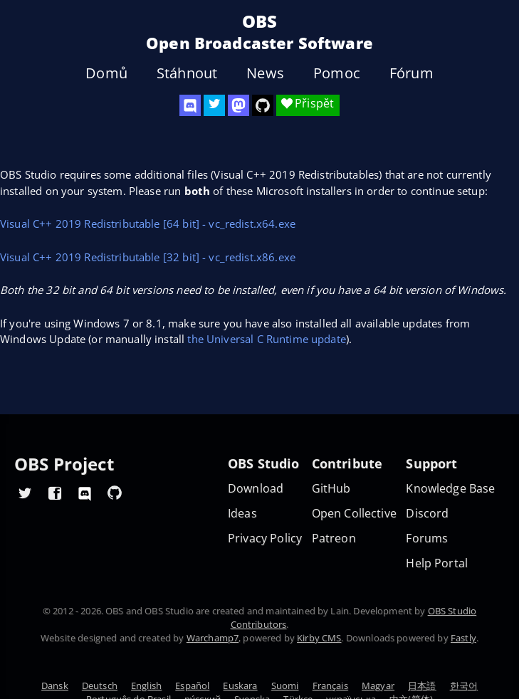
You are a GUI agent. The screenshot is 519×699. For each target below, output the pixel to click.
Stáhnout (187, 73)
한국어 (464, 685)
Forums (427, 538)
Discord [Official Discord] (427, 513)
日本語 (422, 685)
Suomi (285, 685)
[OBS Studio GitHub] (262, 105)
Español (192, 685)
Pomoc (336, 73)
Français (330, 685)
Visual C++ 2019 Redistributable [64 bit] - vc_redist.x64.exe (147, 223)
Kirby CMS (319, 637)
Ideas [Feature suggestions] (242, 513)
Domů (106, 73)
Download (255, 488)
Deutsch (99, 685)
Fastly (463, 637)
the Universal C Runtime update (266, 339)
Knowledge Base (450, 488)
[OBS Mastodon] (238, 105)
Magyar (378, 685)
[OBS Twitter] (214, 105)
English (146, 685)
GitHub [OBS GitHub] (331, 488)
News (265, 73)
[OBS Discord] (190, 105)
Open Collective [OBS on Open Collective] (354, 513)
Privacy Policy (265, 538)
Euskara (240, 685)
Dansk (54, 685)
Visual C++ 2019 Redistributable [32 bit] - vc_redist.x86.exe (147, 257)
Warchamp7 (212, 637)
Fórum (411, 73)
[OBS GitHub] (114, 492)
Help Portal (437, 563)
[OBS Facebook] (54, 492)
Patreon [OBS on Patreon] (334, 538)
